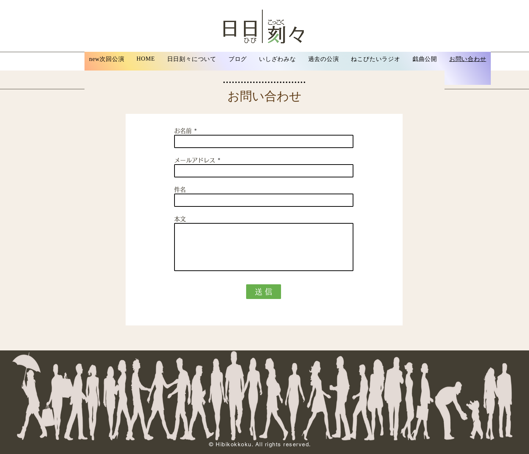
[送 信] (263, 291)
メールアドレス (194, 160)
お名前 (183, 131)
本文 (180, 219)
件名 (180, 189)
